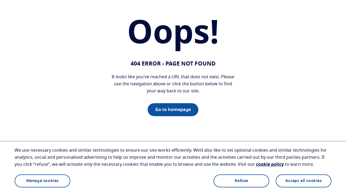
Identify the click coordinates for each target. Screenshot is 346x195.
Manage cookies (42, 181)
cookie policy (270, 164)
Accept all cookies (303, 181)
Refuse (241, 181)
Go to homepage (173, 110)
